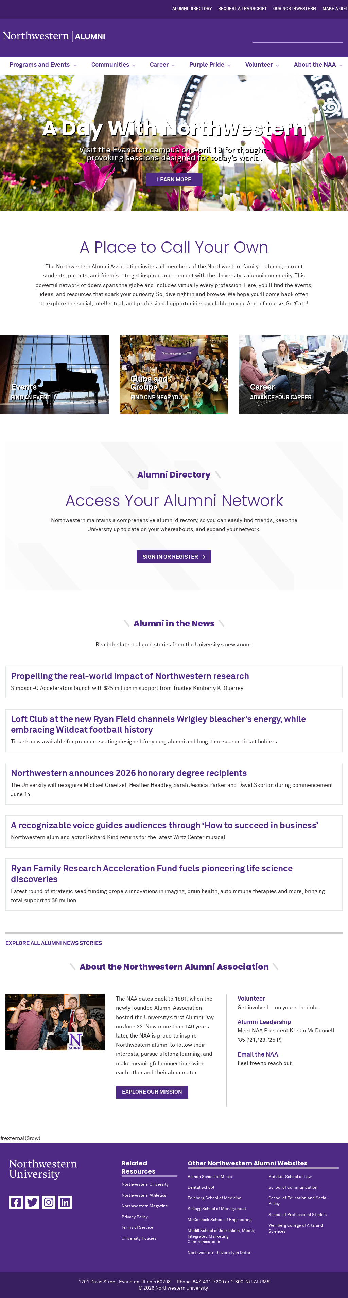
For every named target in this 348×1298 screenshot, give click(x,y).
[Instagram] (48, 1202)
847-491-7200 (208, 1282)
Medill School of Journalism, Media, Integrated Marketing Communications (221, 1236)
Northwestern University (145, 1185)
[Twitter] (32, 1202)
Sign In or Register (171, 557)
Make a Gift (335, 9)
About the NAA (318, 65)
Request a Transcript (242, 9)
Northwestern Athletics (144, 1196)
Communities (113, 65)
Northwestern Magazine (145, 1206)
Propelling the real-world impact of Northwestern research (130, 676)
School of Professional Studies (297, 1215)
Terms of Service (137, 1228)
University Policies (139, 1239)
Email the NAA (258, 1055)
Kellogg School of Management (217, 1209)
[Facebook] (16, 1202)
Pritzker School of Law (290, 1177)
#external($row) (174, 689)
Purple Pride (210, 65)
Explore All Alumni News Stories (53, 943)
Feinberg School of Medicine (214, 1198)
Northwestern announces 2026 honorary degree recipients (129, 773)
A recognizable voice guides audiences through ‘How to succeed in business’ (164, 825)
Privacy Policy (135, 1217)
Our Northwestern (294, 9)
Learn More (174, 179)
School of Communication (292, 1188)
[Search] (298, 37)
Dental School (201, 1188)
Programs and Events (43, 65)
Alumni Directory (192, 9)
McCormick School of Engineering (219, 1220)
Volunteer (262, 65)
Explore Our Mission (152, 1092)
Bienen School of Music (210, 1177)
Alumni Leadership (264, 1022)
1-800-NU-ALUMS (250, 1282)
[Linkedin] (65, 1202)
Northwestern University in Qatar (219, 1253)
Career (162, 65)
